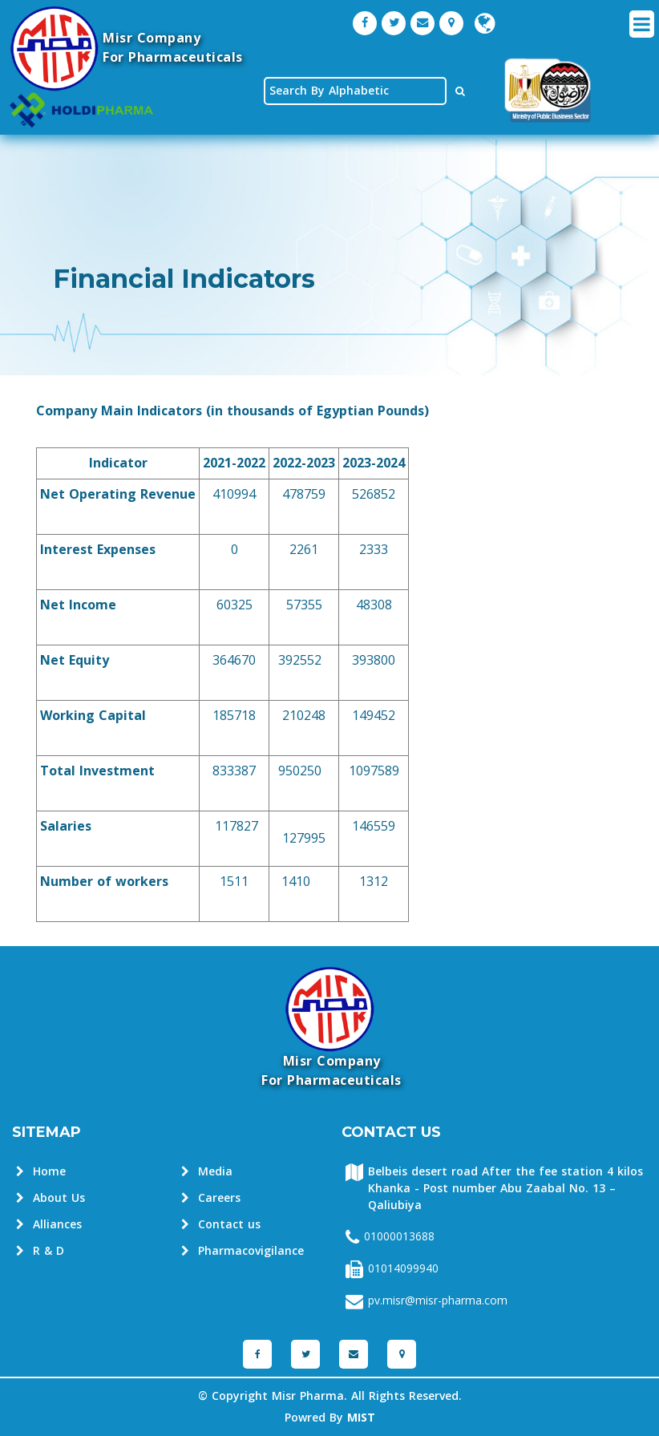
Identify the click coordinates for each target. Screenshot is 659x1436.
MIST (361, 1418)
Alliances (49, 1225)
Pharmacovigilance (242, 1251)
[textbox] (355, 91)
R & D (40, 1251)
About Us (50, 1198)
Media (206, 1172)
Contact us (221, 1225)
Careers (211, 1198)
